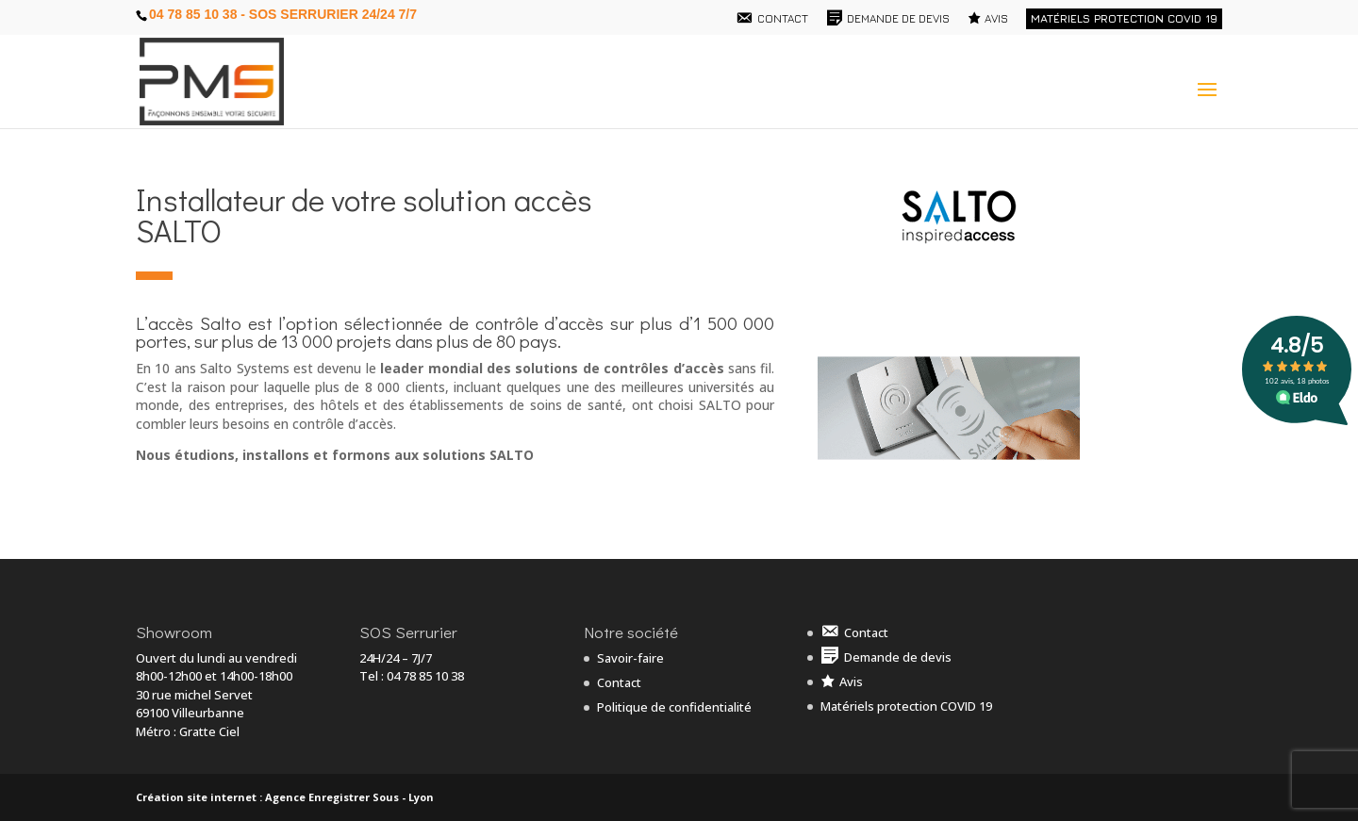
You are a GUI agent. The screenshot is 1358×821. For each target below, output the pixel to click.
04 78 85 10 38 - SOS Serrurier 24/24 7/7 (283, 14)
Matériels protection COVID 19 (1124, 18)
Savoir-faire (630, 657)
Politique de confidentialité (674, 706)
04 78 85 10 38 (425, 675)
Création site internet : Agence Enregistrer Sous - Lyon (285, 797)
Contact (619, 682)
